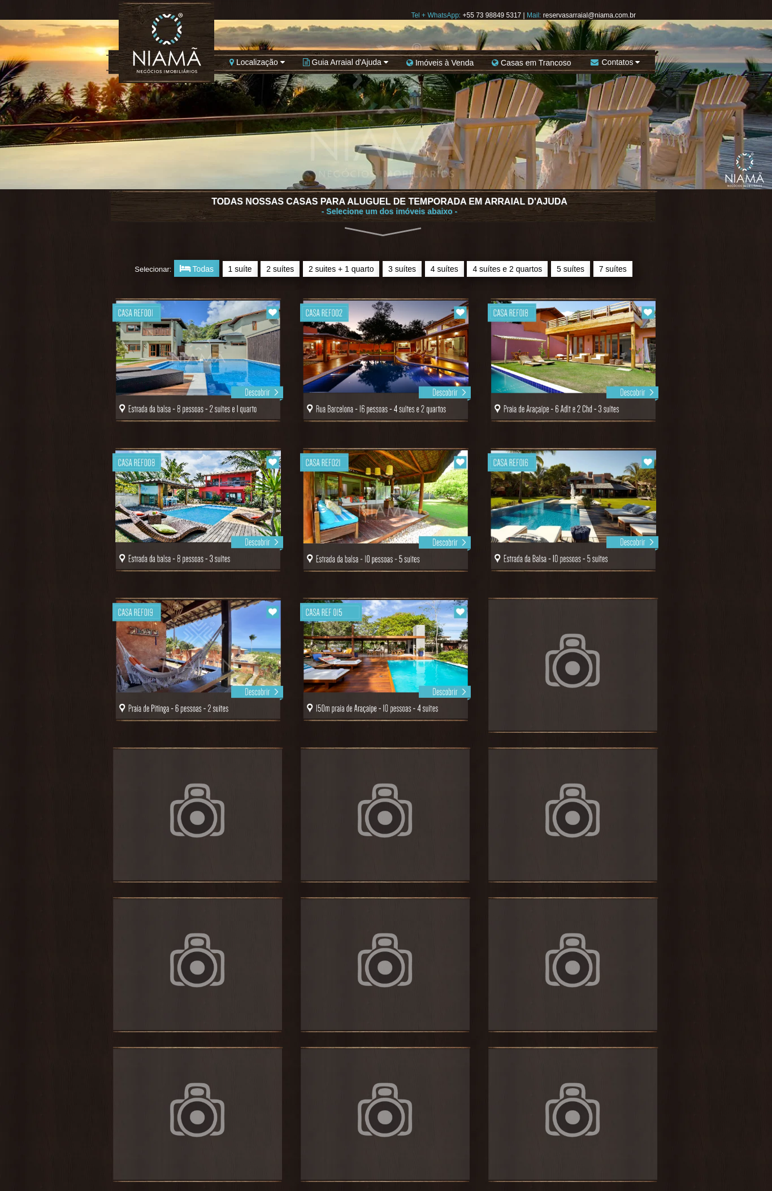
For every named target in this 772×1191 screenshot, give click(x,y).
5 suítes (570, 268)
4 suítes (444, 268)
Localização (257, 62)
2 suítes (280, 268)
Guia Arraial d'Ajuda (345, 62)
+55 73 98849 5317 (492, 15)
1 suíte (240, 268)
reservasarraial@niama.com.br (589, 15)
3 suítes (402, 268)
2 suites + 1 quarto (341, 268)
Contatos (614, 62)
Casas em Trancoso (531, 62)
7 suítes (613, 268)
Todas (197, 268)
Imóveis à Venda (440, 62)
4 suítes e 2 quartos (507, 268)
